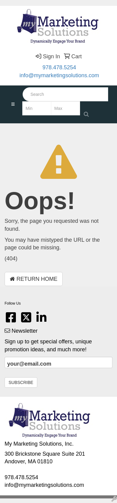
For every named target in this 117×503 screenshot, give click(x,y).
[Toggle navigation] (13, 104)
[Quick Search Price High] (65, 108)
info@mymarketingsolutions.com (59, 75)
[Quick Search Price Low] (36, 108)
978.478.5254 (59, 67)
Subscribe (21, 382)
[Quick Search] (65, 94)
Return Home (33, 279)
